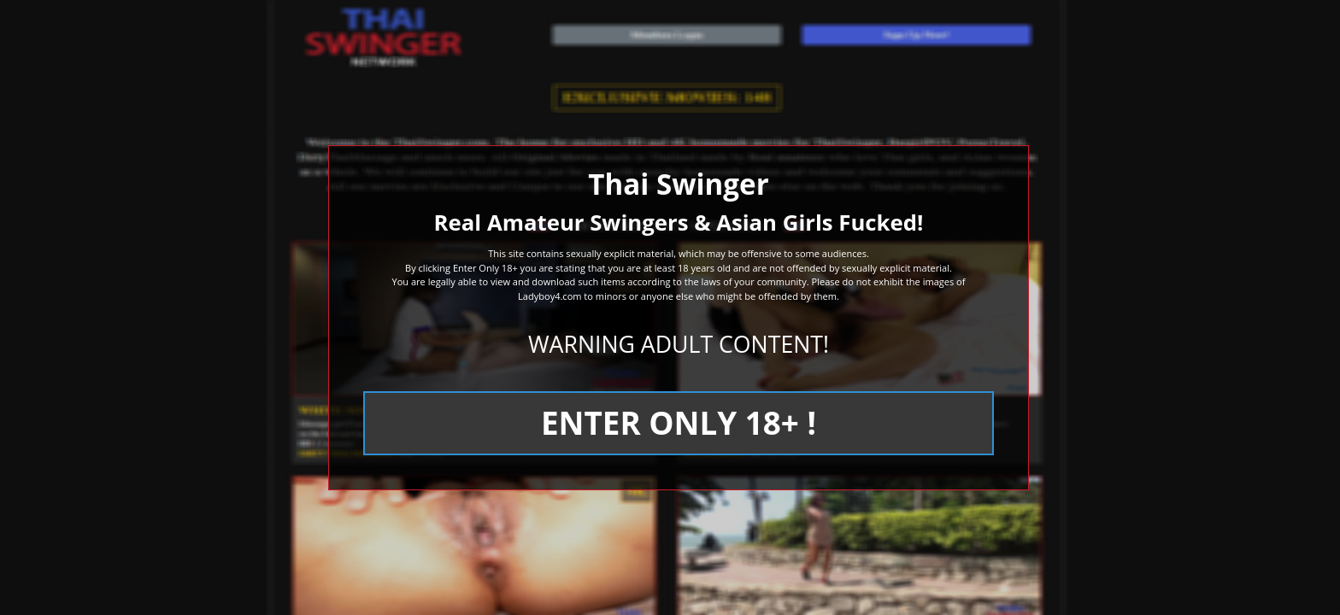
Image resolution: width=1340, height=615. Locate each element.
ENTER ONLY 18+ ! (678, 422)
